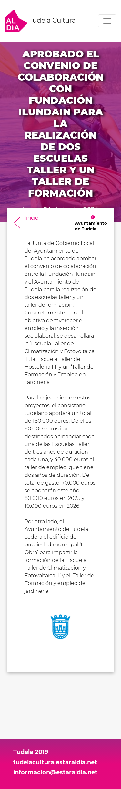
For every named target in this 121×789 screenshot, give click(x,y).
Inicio (31, 218)
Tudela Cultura (40, 21)
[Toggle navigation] (107, 20)
